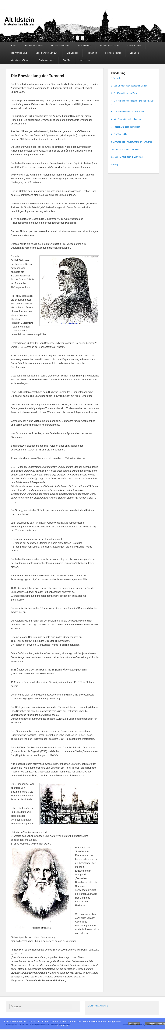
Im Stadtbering (84, 45)
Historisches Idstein (33, 45)
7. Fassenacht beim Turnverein (125, 127)
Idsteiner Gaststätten (109, 45)
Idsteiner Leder (134, 45)
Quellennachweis (46, 60)
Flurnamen (92, 53)
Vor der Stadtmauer (60, 45)
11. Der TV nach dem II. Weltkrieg (127, 157)
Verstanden (134, 1024)
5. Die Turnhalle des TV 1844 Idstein (128, 111)
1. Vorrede (116, 78)
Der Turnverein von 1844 (46, 53)
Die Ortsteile (72, 53)
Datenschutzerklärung (98, 1006)
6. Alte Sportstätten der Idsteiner (126, 119)
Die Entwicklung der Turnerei (37, 76)
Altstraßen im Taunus (20, 60)
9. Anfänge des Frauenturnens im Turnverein (131, 142)
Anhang (114, 164)
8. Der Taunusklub (119, 134)
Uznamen (134, 53)
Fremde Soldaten (113, 53)
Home (13, 45)
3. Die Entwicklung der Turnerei (125, 93)
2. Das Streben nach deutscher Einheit (129, 86)
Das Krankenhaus (18, 53)
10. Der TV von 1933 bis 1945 (125, 149)
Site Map (67, 60)
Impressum (85, 60)
